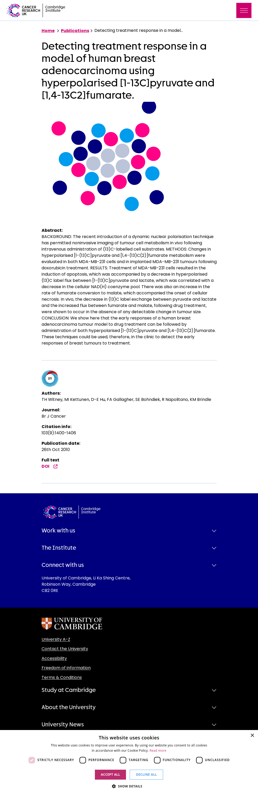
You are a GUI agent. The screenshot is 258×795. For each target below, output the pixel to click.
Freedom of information (66, 668)
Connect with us (63, 565)
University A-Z (56, 639)
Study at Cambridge (69, 690)
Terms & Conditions (62, 677)
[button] (129, 786)
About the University (69, 707)
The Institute (59, 548)
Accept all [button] (110, 774)
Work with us (58, 530)
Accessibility (54, 658)
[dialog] (129, 762)
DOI (50, 466)
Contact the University (65, 649)
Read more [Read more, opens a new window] (158, 750)
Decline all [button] (146, 774)
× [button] (252, 736)
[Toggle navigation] (243, 10)
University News (63, 724)
